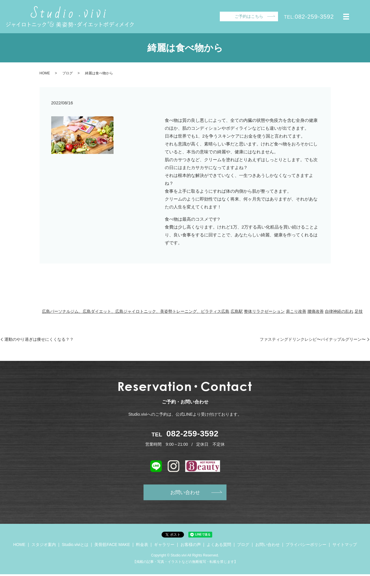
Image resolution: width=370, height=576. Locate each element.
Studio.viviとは (75, 546)
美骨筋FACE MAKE (112, 546)
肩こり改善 (296, 311)
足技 (359, 311)
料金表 (142, 546)
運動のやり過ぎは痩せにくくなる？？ (39, 339)
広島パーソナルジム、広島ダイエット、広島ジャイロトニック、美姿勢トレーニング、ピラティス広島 (135, 311)
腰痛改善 (315, 311)
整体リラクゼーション (264, 311)
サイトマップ (344, 546)
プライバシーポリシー (306, 546)
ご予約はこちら (249, 16)
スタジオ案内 (43, 546)
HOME (45, 73)
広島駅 (237, 311)
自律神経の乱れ (339, 311)
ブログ (67, 73)
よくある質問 (219, 546)
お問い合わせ (185, 493)
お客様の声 (190, 546)
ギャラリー (164, 546)
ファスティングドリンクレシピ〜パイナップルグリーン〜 (313, 339)
